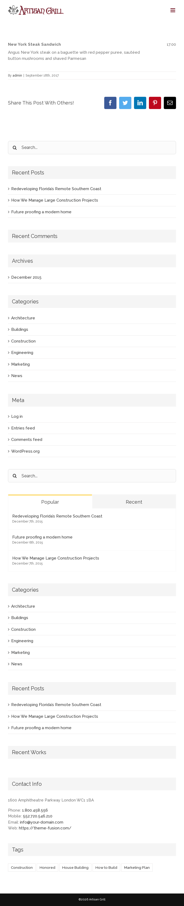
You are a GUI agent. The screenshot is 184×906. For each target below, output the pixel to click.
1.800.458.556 (35, 810)
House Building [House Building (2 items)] (75, 867)
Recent (134, 502)
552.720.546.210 (37, 816)
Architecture (23, 318)
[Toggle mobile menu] (173, 10)
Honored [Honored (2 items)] (47, 867)
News (16, 375)
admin (17, 75)
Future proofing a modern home (41, 212)
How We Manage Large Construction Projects (54, 200)
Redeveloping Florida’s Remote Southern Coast (56, 188)
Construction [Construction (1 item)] (22, 867)
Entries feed (23, 428)
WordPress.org (25, 451)
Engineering (22, 352)
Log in (17, 416)
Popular (50, 502)
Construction (23, 341)
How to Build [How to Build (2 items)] (106, 867)
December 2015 (26, 277)
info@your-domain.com (41, 822)
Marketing (20, 364)
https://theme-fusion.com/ (45, 828)
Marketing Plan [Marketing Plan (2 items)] (137, 867)
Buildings (19, 329)
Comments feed (26, 439)
